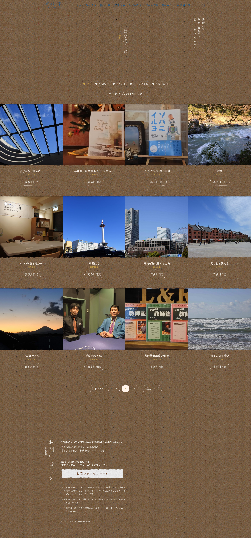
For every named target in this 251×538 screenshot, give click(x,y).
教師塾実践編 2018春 (157, 355)
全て (89, 84)
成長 (219, 171)
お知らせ (104, 84)
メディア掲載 (141, 84)
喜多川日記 (162, 84)
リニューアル (31, 355)
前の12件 (100, 388)
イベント (121, 84)
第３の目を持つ (220, 355)
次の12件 (151, 388)
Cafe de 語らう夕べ (31, 263)
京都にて (94, 263)
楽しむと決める (220, 263)
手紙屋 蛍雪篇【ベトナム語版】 (94, 171)
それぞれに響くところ (157, 263)
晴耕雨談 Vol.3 (94, 355)
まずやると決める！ (31, 171)
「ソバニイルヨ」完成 (157, 171)
